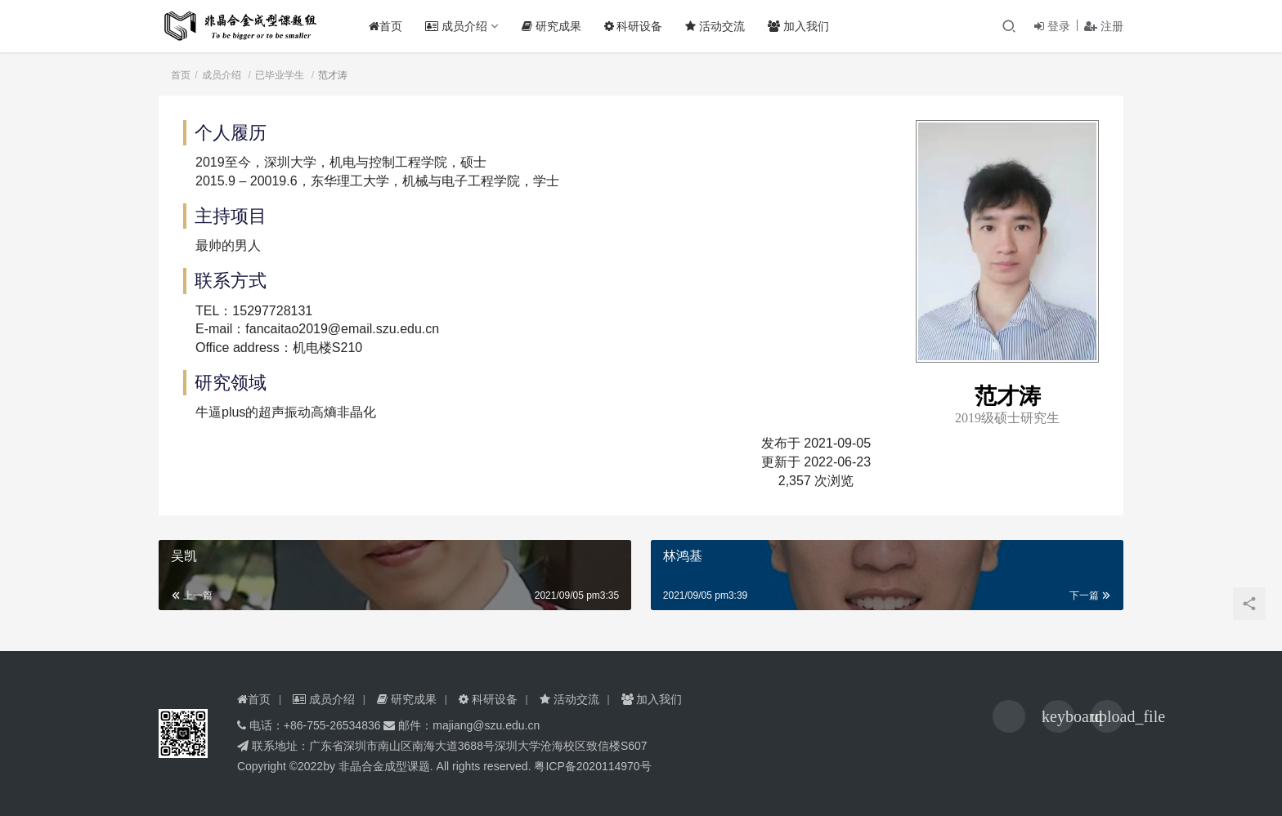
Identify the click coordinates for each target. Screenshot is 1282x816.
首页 (389, 26)
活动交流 (720, 26)
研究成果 (555, 26)
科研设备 (637, 26)
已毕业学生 (279, 75)
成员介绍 (460, 26)
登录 (1052, 26)
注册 (1103, 26)
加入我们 (803, 26)
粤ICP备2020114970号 (592, 766)
